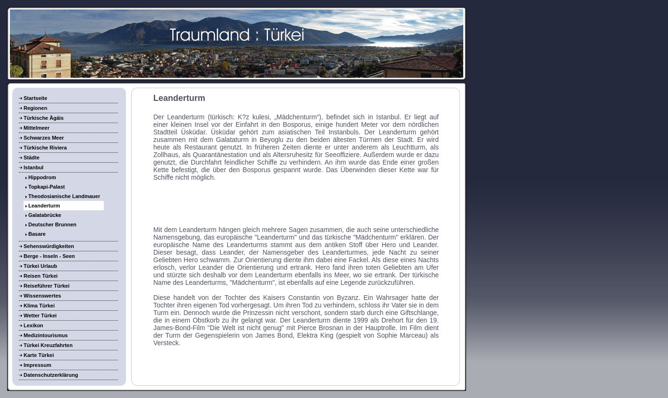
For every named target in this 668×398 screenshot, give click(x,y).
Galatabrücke (44, 215)
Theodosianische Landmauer (64, 196)
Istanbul (33, 167)
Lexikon (33, 325)
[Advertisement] (296, 203)
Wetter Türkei (40, 315)
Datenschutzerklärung (51, 375)
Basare (37, 234)
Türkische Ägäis (44, 118)
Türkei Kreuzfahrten (48, 345)
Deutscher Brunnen (52, 224)
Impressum (37, 365)
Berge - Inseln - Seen (49, 256)
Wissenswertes (42, 295)
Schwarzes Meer (44, 138)
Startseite (35, 98)
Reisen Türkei (41, 276)
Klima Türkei (39, 305)
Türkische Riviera (45, 147)
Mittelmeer (37, 128)
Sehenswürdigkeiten (49, 246)
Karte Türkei (39, 355)
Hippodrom (42, 177)
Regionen (35, 108)
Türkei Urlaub (40, 266)
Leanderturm (44, 205)
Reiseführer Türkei (46, 286)
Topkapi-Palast (46, 187)
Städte (32, 157)
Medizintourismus (46, 335)
